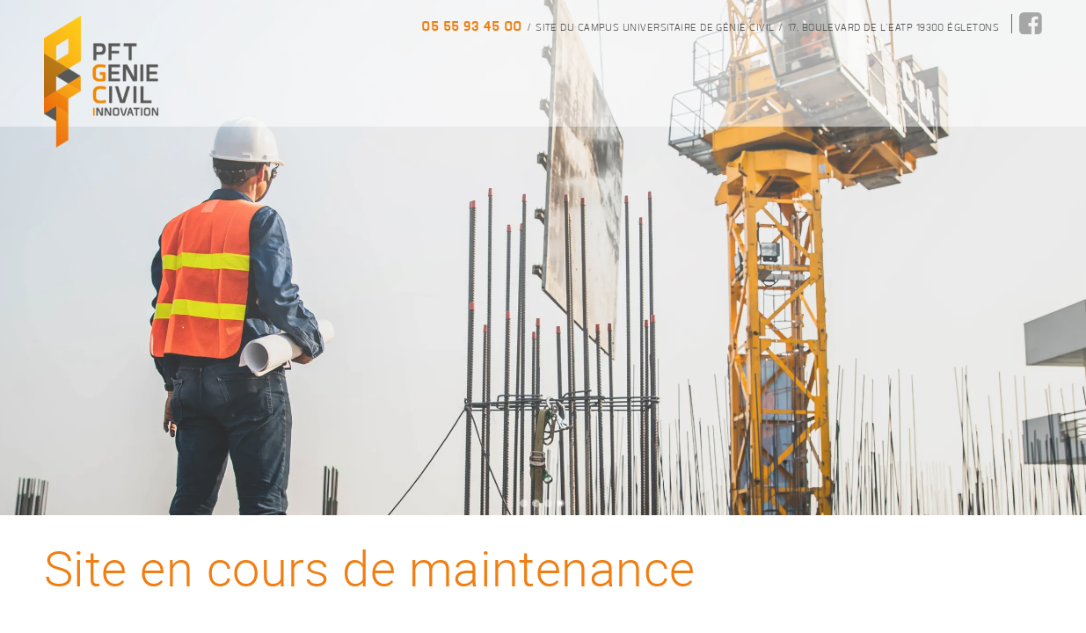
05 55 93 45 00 (471, 26)
